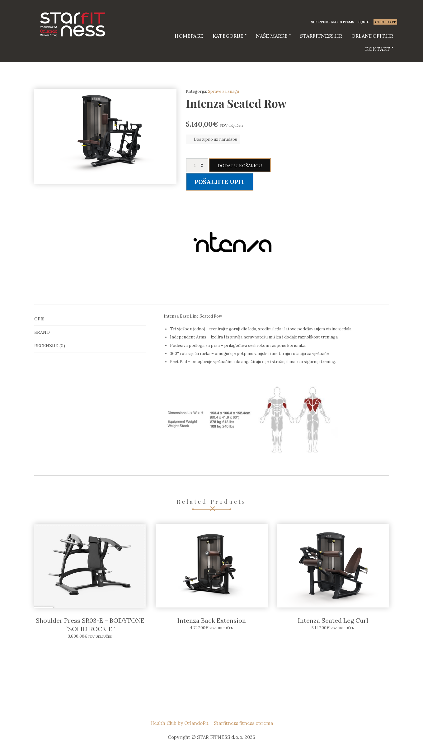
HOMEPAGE (189, 36)
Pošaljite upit (220, 182)
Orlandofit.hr (372, 36)
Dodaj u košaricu (240, 165)
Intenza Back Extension (211, 620)
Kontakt (377, 49)
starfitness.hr (321, 36)
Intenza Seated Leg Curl (333, 620)
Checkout (385, 22)
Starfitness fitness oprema (243, 723)
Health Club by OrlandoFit (179, 723)
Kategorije (228, 36)
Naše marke (272, 36)
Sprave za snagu (223, 91)
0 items (347, 22)
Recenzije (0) (49, 345)
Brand (42, 332)
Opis (39, 319)
